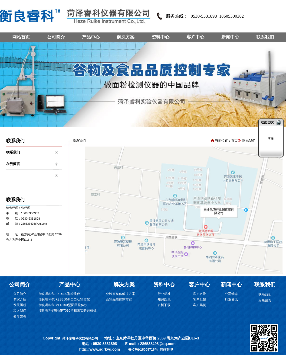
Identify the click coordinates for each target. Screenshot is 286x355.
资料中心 (160, 37)
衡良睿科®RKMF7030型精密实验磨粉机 (67, 310)
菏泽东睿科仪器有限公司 (80, 338)
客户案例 (199, 305)
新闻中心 (230, 37)
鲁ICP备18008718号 (143, 349)
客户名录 (199, 294)
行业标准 (164, 294)
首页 (234, 140)
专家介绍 (19, 299)
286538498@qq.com (34, 223)
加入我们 (19, 310)
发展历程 (19, 305)
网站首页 (21, 37)
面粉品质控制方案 (119, 299)
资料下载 (164, 305)
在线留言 (13, 164)
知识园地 (164, 299)
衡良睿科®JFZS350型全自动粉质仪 (64, 299)
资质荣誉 (19, 316)
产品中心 (91, 37)
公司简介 (56, 37)
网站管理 (166, 349)
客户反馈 (199, 299)
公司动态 (231, 294)
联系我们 (265, 37)
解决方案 (126, 37)
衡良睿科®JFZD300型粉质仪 (59, 294)
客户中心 (195, 37)
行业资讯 (231, 299)
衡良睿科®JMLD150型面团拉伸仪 (63, 305)
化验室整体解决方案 (120, 294)
